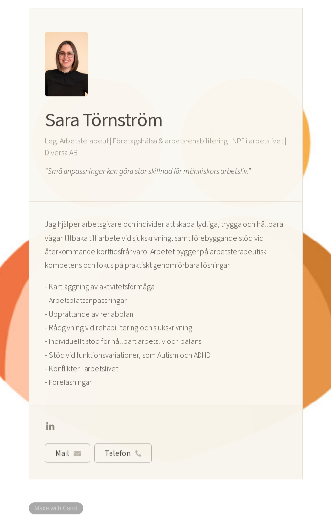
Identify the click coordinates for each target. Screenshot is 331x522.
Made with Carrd (55, 508)
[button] (50, 427)
